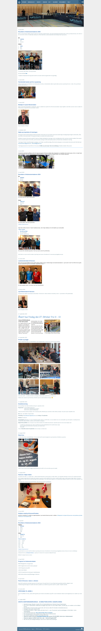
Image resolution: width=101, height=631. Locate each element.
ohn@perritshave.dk (43, 616)
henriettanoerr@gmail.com (24, 143)
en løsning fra (79, 629)
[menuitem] (19, 2)
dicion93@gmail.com (37, 143)
